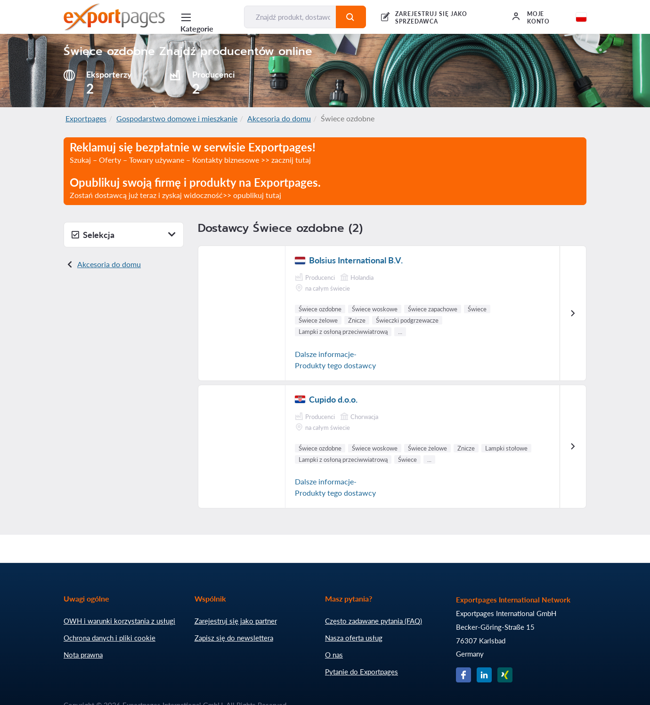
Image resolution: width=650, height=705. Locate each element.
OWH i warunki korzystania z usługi (119, 621)
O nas (334, 654)
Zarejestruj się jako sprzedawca (431, 17)
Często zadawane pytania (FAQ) (373, 621)
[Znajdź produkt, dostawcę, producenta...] (290, 17)
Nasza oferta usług (353, 638)
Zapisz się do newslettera (234, 638)
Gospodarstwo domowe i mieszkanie (176, 118)
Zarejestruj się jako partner (236, 621)
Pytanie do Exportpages (361, 671)
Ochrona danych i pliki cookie (109, 638)
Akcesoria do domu (279, 118)
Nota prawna (83, 654)
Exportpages (85, 118)
